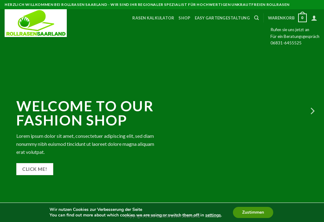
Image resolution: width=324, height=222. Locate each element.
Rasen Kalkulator (153, 17)
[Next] (312, 111)
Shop (184, 17)
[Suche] (256, 18)
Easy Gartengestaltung (222, 17)
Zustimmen (253, 212)
